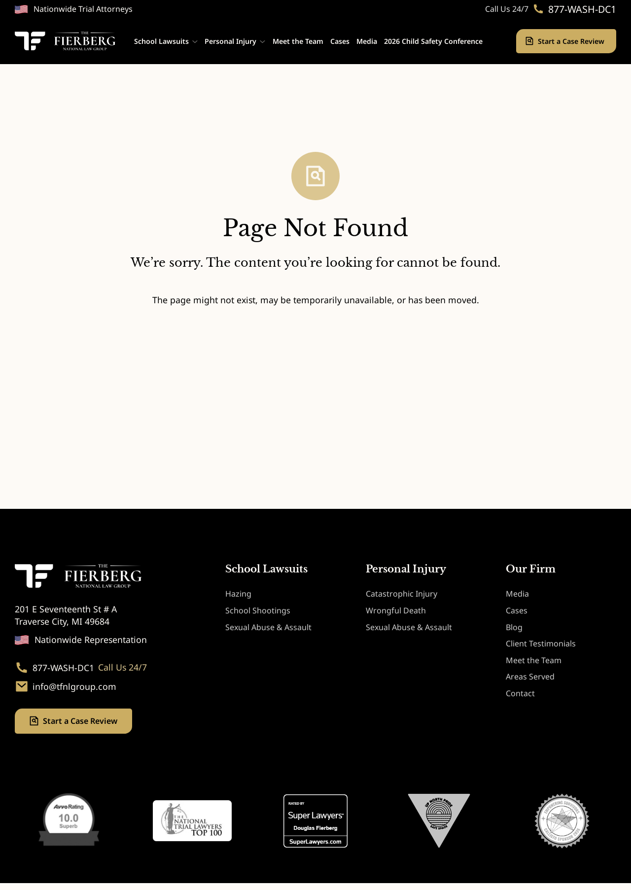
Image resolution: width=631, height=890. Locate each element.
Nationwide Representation (91, 639)
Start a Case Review (572, 41)
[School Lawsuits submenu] (195, 41)
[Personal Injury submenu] (262, 41)
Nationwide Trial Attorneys (83, 8)
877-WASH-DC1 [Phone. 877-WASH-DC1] (582, 9)
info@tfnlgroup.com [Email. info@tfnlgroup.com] (74, 686)
